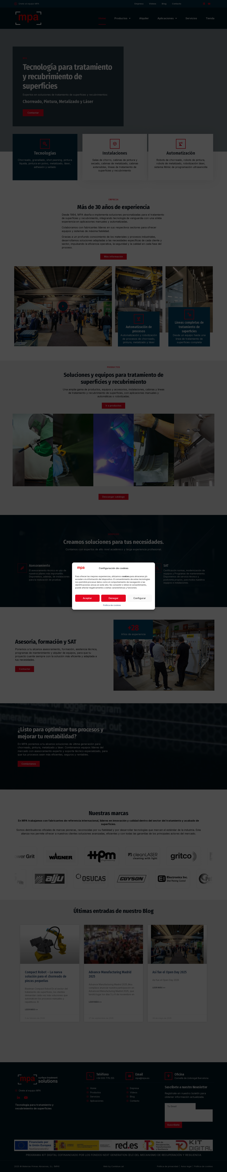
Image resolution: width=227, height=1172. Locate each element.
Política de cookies (112, 605)
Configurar (139, 598)
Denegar (113, 598)
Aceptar (87, 598)
